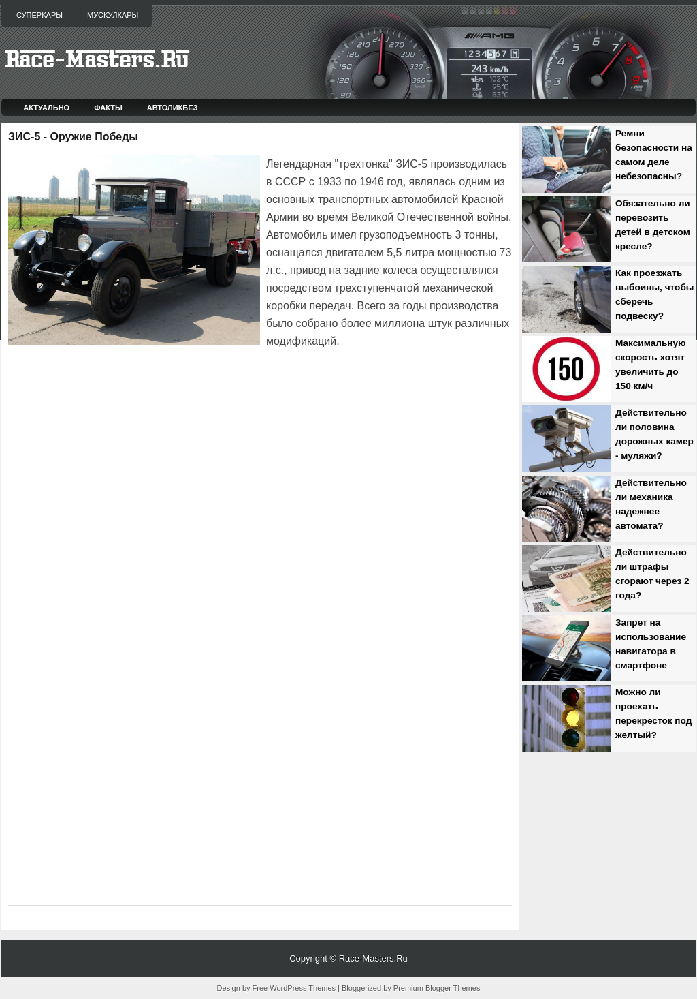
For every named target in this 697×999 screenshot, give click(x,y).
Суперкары (39, 15)
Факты (108, 108)
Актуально (46, 108)
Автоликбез (172, 108)
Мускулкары (112, 15)
